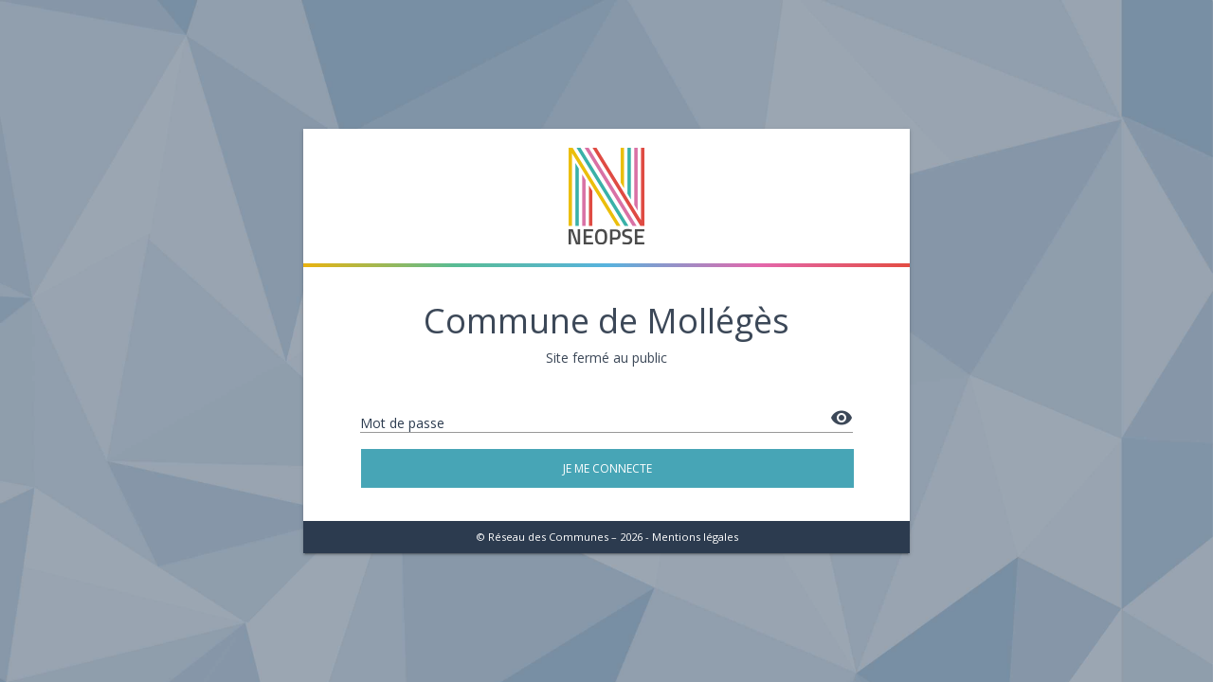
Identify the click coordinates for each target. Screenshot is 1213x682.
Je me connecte (607, 468)
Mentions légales (695, 536)
